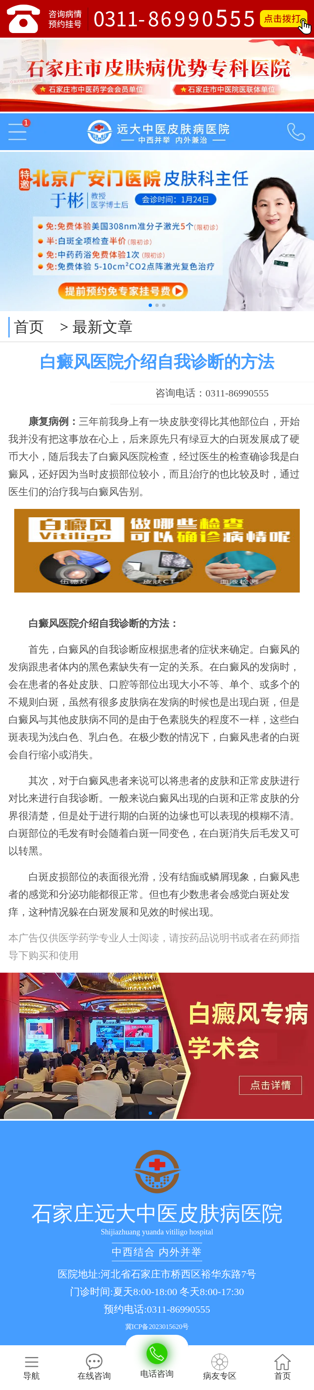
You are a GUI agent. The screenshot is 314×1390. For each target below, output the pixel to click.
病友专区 (220, 1367)
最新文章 (102, 327)
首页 (29, 327)
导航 (31, 1367)
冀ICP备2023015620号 (157, 1326)
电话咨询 (157, 1360)
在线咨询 (94, 1367)
